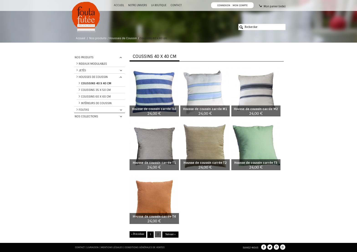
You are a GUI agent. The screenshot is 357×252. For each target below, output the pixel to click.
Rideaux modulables (93, 64)
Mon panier (275, 6)
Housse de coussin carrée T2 (205, 163)
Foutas (84, 110)
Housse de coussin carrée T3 (255, 163)
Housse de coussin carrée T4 (154, 217)
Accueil (119, 5)
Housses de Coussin (123, 38)
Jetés (82, 70)
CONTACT (176, 5)
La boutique (158, 5)
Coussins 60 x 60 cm (96, 96)
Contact (80, 247)
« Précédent (137, 234)
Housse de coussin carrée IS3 (154, 109)
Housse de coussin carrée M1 (205, 109)
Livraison (93, 247)
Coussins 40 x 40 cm (96, 83)
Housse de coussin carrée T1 (154, 163)
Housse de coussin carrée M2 (256, 109)
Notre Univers (137, 5)
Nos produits (98, 38)
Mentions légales (111, 247)
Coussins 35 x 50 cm (96, 90)
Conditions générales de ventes (144, 247)
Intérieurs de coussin (96, 103)
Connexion (223, 5)
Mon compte (240, 5)
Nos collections (86, 116)
